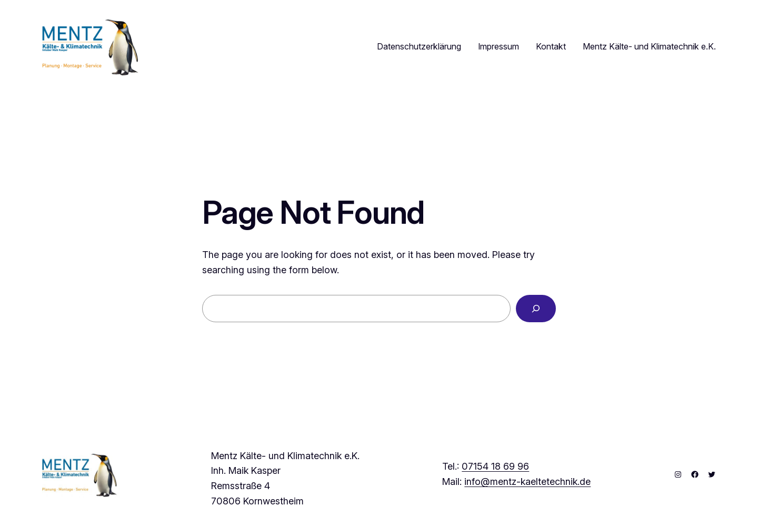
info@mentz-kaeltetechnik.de (527, 481)
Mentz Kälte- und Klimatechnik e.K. (649, 46)
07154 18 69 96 (495, 466)
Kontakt (551, 46)
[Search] (536, 308)
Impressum (498, 46)
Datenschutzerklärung (419, 46)
